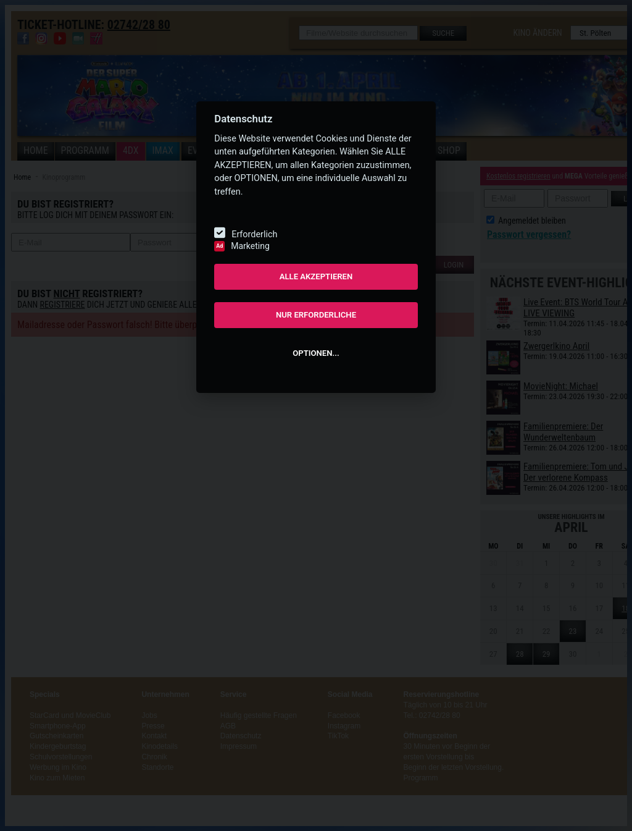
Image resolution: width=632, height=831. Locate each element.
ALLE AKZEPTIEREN (316, 276)
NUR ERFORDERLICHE (316, 314)
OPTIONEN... (316, 353)
